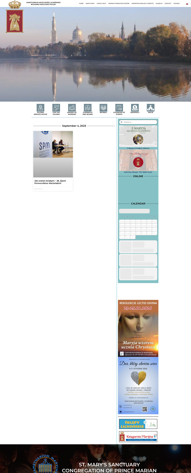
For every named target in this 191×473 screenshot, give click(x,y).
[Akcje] (150, 107)
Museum (159, 3)
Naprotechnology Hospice (143, 3)
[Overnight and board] (88, 107)
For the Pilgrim (56, 113)
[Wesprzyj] (135, 107)
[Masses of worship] (72, 107)
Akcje (150, 112)
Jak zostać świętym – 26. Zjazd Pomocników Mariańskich (50, 182)
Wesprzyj (134, 112)
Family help (101, 3)
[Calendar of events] (119, 107)
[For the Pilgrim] (56, 107)
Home (81, 3)
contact (167, 3)
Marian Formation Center (118, 3)
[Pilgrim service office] (40, 107)
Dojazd (177, 3)
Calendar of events (119, 113)
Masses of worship (72, 113)
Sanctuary (90, 3)
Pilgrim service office (40, 113)
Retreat (103, 112)
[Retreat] (103, 107)
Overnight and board (88, 113)
